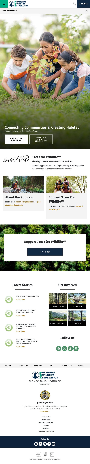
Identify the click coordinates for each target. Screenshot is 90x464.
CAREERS (81, 365)
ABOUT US (8, 365)
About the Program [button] (16, 139)
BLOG (52, 365)
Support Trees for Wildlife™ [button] (41, 139)
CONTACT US (23, 365)
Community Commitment (46, 431)
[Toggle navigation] (4, 4)
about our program (24, 202)
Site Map (46, 425)
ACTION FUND (66, 365)
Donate (83, 4)
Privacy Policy (45, 419)
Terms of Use (46, 417)
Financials (46, 428)
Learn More (45, 411)
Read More (20, 300)
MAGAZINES (38, 365)
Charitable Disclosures (45, 422)
